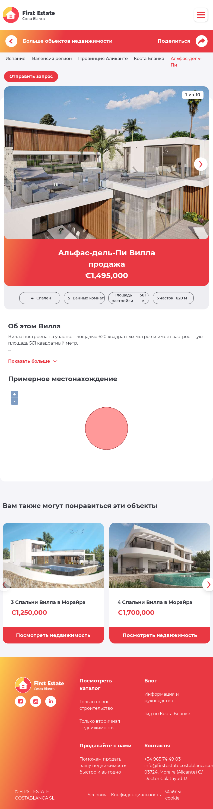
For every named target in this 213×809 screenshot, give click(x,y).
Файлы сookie (173, 795)
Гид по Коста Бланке (167, 713)
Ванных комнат (84, 298)
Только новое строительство (96, 705)
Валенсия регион (52, 58)
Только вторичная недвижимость (100, 724)
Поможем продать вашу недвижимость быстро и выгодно (103, 766)
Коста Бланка (149, 58)
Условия (97, 794)
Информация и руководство (161, 697)
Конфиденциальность (136, 794)
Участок (173, 298)
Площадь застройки (130, 298)
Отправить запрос (31, 76)
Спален (39, 298)
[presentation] (201, 164)
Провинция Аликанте (103, 58)
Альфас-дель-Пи (186, 62)
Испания (15, 58)
